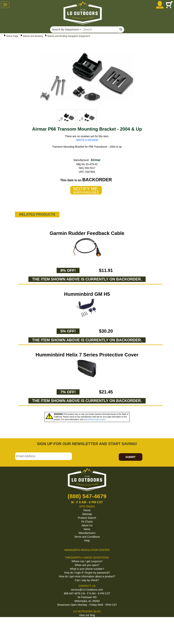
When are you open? (87, 565)
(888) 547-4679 (87, 496)
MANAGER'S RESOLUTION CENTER (87, 549)
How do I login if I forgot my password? (87, 572)
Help (87, 540)
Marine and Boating (33, 36)
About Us (87, 525)
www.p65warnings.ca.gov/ (95, 419)
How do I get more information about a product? (87, 576)
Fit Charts (87, 521)
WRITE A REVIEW (87, 140)
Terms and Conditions (87, 536)
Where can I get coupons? (87, 561)
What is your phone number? (87, 568)
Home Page (12, 36)
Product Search (87, 517)
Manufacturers (87, 532)
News (87, 529)
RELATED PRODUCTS (37, 214)
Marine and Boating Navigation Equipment (68, 36)
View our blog (87, 615)
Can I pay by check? (87, 580)
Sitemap (87, 514)
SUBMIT (130, 456)
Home (87, 510)
